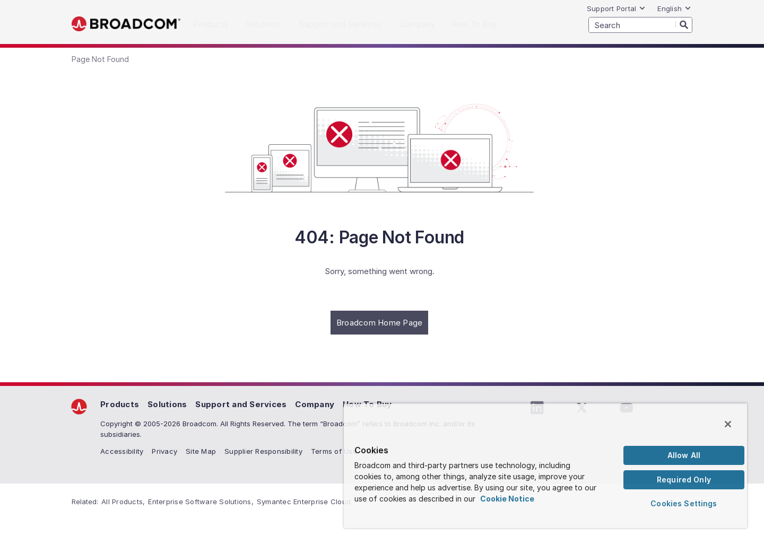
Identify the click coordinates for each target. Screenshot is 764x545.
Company (314, 404)
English (674, 8)
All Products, (123, 501)
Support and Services (240, 404)
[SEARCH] (640, 24)
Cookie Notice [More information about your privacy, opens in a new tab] (507, 498)
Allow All (683, 455)
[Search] (684, 24)
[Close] (728, 424)
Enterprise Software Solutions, (201, 501)
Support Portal (616, 8)
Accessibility (121, 451)
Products (119, 404)
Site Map (201, 451)
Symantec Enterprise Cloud (304, 501)
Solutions (167, 404)
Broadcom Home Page (379, 323)
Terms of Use (334, 451)
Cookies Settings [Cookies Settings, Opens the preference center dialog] (683, 503)
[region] (545, 465)
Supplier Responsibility (263, 451)
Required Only (684, 479)
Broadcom (126, 24)
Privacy (164, 451)
